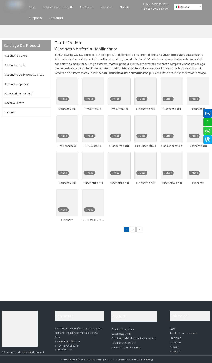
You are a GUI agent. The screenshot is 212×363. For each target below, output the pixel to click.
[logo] (20, 329)
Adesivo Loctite (14, 103)
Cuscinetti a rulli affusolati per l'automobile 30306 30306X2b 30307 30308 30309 (145, 182)
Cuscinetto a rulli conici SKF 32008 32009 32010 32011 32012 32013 (171, 182)
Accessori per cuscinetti (19, 93)
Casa (173, 329)
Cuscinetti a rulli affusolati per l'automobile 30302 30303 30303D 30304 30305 (119, 182)
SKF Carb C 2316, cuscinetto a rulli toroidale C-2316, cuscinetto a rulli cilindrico (93, 219)
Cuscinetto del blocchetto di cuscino (27, 74)
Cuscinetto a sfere (16, 55)
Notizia (174, 347)
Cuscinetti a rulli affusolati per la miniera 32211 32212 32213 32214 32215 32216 (93, 182)
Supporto (175, 351)
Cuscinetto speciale (17, 84)
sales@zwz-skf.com (156, 8)
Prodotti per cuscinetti (183, 333)
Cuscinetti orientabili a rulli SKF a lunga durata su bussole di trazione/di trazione (198, 182)
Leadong (148, 359)
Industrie (175, 342)
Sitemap (121, 359)
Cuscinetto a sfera (122, 329)
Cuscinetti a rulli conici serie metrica (67, 108)
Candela (10, 112)
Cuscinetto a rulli (15, 65)
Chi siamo (175, 338)
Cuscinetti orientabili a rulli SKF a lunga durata (67, 219)
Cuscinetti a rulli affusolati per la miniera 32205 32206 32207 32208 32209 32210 (67, 182)
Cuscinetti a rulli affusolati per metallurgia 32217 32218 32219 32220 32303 (145, 108)
